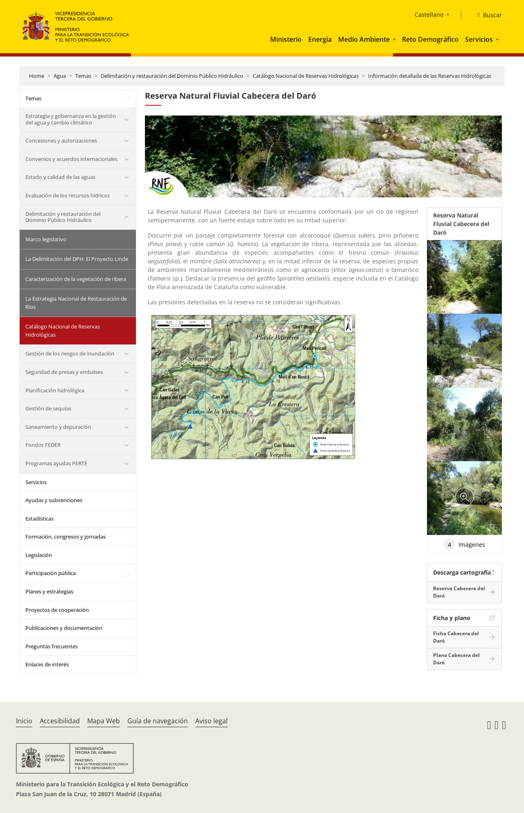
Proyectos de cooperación (57, 610)
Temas (83, 75)
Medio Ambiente (364, 39)
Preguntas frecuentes (51, 646)
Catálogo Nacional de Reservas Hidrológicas (306, 75)
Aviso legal (211, 720)
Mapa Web (103, 720)
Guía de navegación (157, 720)
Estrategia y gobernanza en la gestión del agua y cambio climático (70, 119)
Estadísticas (39, 518)
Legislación (38, 555)
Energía (320, 39)
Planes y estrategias (49, 591)
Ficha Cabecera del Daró (456, 637)
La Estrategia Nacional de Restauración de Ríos (76, 302)
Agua (60, 75)
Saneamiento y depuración (58, 426)
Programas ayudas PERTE (56, 463)
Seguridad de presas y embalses (64, 372)
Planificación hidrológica (54, 390)
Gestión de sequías (48, 408)
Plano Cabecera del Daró (456, 659)
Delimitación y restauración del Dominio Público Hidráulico (172, 75)
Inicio (24, 720)
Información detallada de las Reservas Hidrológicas (429, 75)
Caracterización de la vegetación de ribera (75, 279)
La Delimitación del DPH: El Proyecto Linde (76, 259)
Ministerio (286, 39)
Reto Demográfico (430, 39)
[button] (395, 39)
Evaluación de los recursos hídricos (67, 195)
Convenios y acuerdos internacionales (71, 159)
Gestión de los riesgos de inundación (69, 353)
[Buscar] (486, 15)
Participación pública (50, 573)
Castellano (429, 14)
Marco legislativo (45, 239)
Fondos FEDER (43, 444)
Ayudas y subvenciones (53, 500)
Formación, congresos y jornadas (65, 536)
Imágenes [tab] (464, 544)
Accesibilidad (60, 720)
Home (36, 75)
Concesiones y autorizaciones (61, 140)
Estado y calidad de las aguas (60, 177)
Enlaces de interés (47, 664)
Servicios (479, 39)
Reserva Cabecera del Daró (459, 592)
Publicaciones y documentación (63, 628)
